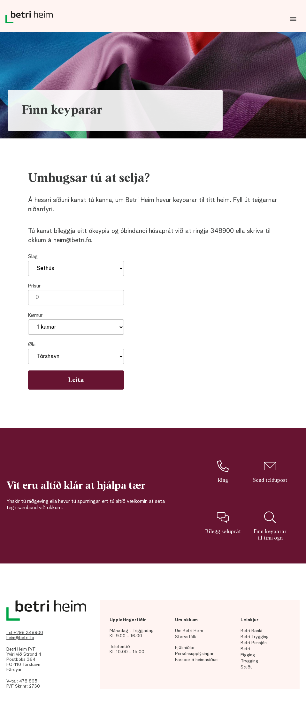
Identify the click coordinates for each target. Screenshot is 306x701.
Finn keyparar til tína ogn (270, 525)
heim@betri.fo (20, 638)
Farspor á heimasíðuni (196, 660)
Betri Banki (251, 631)
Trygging (249, 661)
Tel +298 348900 (24, 632)
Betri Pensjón (254, 643)
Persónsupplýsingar (194, 654)
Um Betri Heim (189, 631)
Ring (222, 471)
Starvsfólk (185, 637)
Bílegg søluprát (223, 522)
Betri (245, 649)
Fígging (248, 655)
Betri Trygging (255, 637)
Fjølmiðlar (185, 647)
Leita (76, 380)
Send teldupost (270, 471)
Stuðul (247, 667)
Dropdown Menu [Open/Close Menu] (293, 19)
